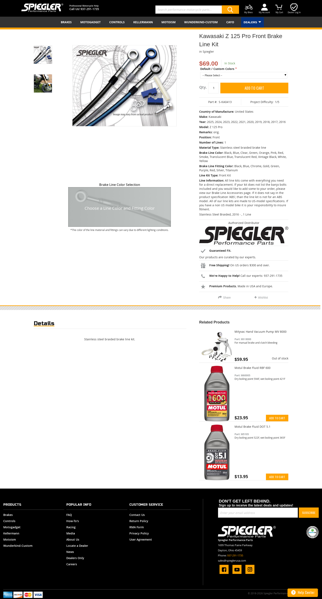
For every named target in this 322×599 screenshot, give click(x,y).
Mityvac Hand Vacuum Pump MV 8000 (260, 332)
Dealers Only (75, 558)
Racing (71, 527)
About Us (72, 539)
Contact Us (137, 515)
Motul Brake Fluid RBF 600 (252, 368)
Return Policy (138, 521)
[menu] (161, 22)
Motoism (9, 539)
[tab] (44, 324)
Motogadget (12, 527)
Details (44, 323)
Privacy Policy (139, 533)
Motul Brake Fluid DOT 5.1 (252, 427)
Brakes (8, 515)
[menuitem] (67, 22)
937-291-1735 (89, 9)
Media (70, 533)
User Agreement (140, 539)
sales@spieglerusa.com (232, 560)
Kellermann (11, 533)
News (70, 552)
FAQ (69, 515)
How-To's (72, 521)
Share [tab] (227, 297)
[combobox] (197, 9)
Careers (71, 564)
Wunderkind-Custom (17, 546)
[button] (48, 49)
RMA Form (136, 527)
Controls (9, 521)
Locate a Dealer (77, 546)
